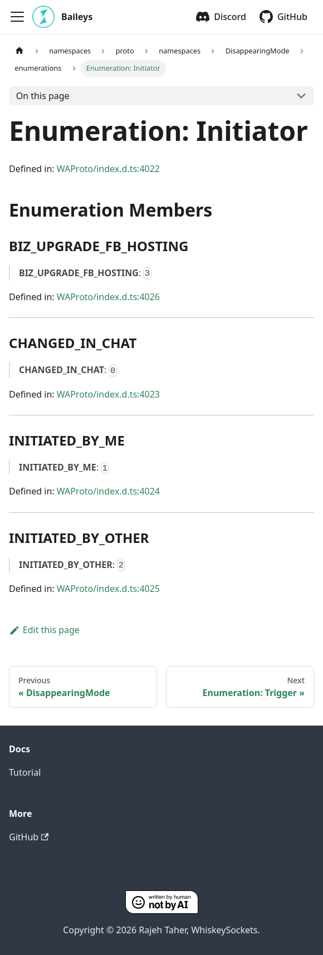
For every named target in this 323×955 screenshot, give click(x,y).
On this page (43, 96)
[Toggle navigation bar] (17, 16)
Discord (230, 17)
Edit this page (44, 630)
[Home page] (19, 51)
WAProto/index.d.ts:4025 (108, 588)
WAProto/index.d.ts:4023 (108, 394)
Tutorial (25, 772)
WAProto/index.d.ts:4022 (108, 169)
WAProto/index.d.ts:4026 (108, 297)
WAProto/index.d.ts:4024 (108, 491)
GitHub (292, 17)
